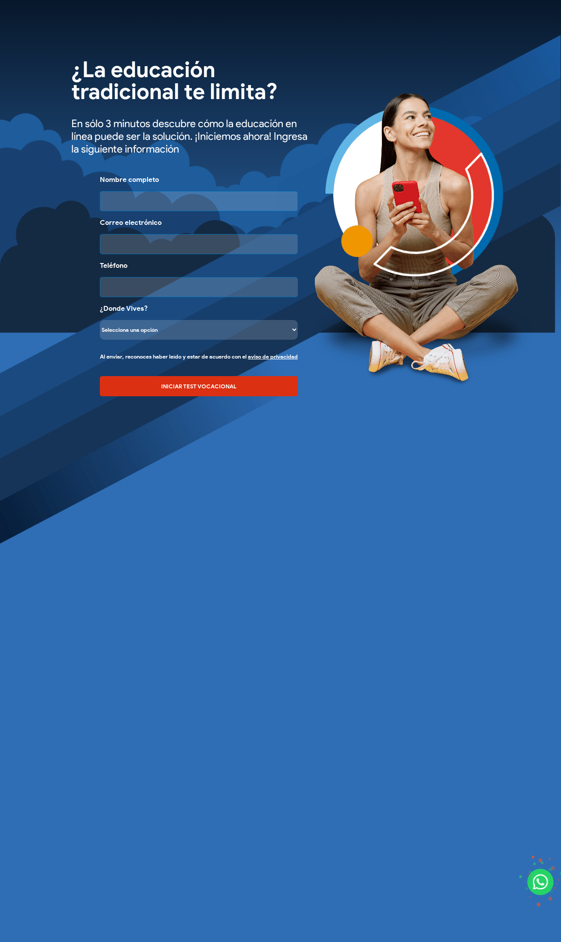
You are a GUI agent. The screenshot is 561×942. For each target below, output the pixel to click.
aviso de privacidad (273, 356)
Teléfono (113, 265)
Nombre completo (129, 179)
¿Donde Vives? (124, 308)
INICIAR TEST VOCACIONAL (198, 386)
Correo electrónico (131, 222)
